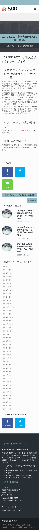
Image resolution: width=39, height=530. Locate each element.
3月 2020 (9, 402)
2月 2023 (9, 348)
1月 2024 (9, 327)
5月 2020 (9, 399)
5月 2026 (9, 270)
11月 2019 (9, 409)
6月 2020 (9, 395)
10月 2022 (9, 361)
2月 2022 (9, 372)
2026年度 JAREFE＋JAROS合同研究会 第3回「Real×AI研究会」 (25, 214)
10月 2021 (9, 382)
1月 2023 (9, 351)
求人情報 (31, 200)
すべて (8, 266)
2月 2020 (9, 405)
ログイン (17, 521)
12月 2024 (9, 304)
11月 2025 (9, 287)
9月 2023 (9, 338)
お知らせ (13, 527)
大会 (18, 525)
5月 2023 (9, 344)
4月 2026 (9, 273)
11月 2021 (9, 378)
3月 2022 (9, 368)
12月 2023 (9, 331)
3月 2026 (9, 276)
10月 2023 (9, 334)
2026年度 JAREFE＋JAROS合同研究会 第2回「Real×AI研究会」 (25, 231)
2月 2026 (9, 280)
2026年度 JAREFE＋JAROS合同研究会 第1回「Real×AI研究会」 (25, 248)
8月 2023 (9, 341)
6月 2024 (9, 314)
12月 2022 (9, 355)
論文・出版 (26, 525)
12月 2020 (9, 392)
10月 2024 (9, 307)
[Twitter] (20, 172)
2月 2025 (9, 297)
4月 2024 (9, 317)
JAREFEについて (8, 525)
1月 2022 (9, 375)
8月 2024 (9, 310)
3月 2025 (9, 293)
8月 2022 (9, 365)
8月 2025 (9, 290)
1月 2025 (9, 300)
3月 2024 (9, 321)
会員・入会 (22, 527)
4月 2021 (9, 385)
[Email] (7, 184)
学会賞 (5, 527)
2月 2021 (9, 388)
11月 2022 (9, 358)
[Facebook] (7, 172)
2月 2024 (9, 324)
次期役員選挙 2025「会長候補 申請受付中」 (20, 195)
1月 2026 (9, 283)
